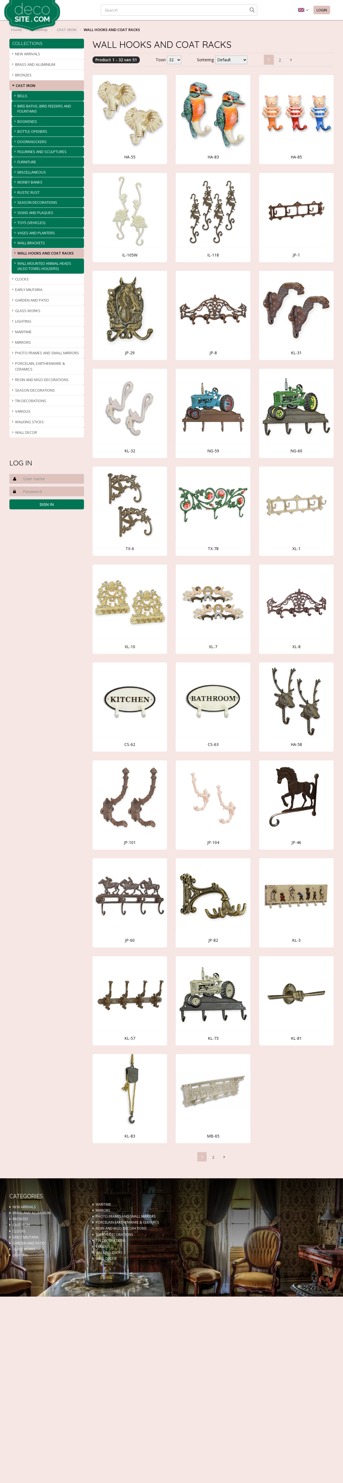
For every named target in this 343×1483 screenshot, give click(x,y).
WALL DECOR (26, 432)
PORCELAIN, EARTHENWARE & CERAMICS (40, 366)
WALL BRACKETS (31, 242)
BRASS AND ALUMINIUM (35, 64)
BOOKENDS (27, 121)
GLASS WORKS (27, 310)
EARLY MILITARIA (28, 289)
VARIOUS (22, 411)
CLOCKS (22, 279)
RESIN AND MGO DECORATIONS (42, 379)
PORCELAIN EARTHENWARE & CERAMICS (127, 1222)
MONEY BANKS (29, 182)
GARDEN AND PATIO (32, 300)
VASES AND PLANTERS (36, 232)
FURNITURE (26, 161)
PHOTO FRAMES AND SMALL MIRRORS (47, 352)
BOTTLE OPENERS (32, 131)
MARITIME (23, 331)
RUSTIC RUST (28, 192)
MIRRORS (23, 342)
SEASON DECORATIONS (37, 202)
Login (322, 10)
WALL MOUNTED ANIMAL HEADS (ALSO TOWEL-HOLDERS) (44, 266)
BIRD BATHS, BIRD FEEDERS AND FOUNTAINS (44, 108)
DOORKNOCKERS (32, 141)
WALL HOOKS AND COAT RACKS (45, 253)
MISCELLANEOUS (31, 172)
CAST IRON (66, 29)
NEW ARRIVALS (27, 53)
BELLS (22, 95)
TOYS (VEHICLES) (31, 222)
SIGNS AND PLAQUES (35, 212)
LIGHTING (23, 321)
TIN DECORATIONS (30, 400)
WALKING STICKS (29, 421)
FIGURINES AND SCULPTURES (42, 151)
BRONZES (23, 75)
